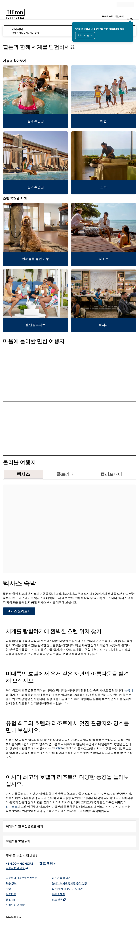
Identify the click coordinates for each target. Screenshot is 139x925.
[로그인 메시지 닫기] (130, 24)
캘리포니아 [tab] (111, 474)
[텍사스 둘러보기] (19, 611)
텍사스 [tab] (23, 474)
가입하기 (119, 16)
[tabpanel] (69, 548)
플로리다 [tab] (65, 474)
